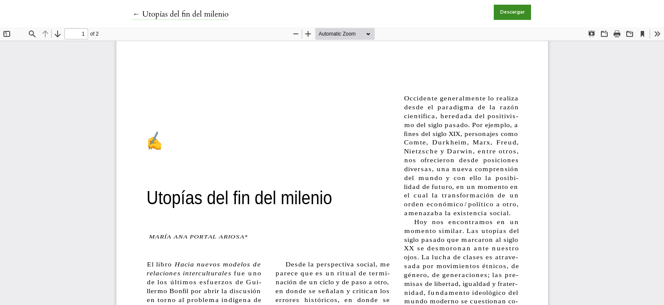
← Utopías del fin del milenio (181, 14)
